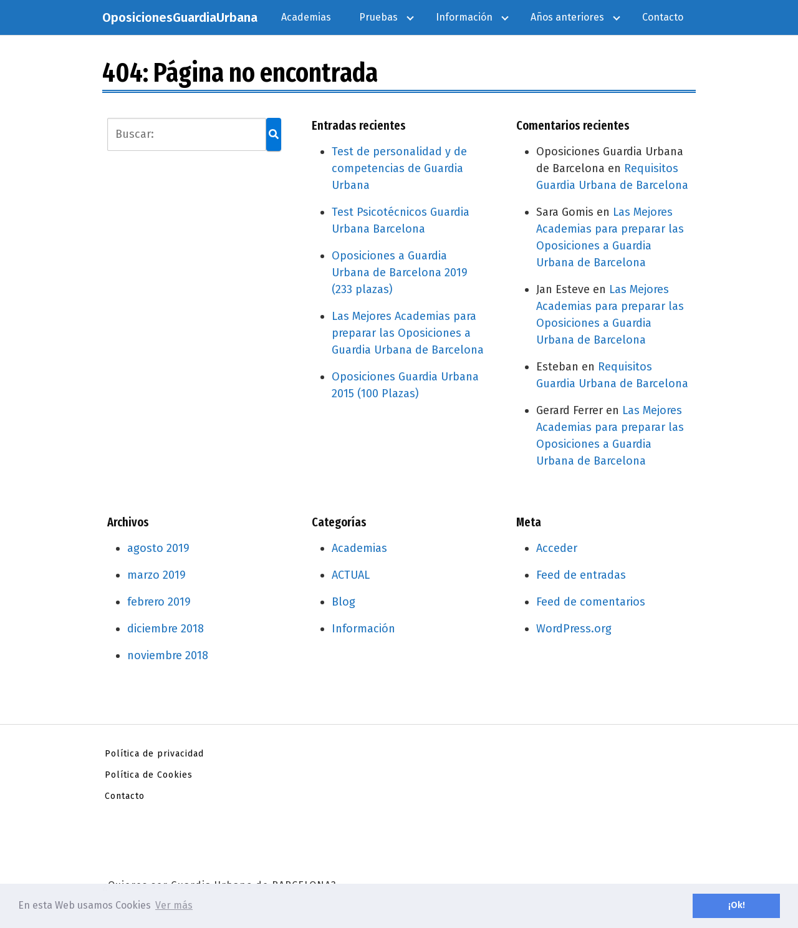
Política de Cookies (149, 775)
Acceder (556, 548)
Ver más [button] (174, 905)
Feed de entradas (581, 575)
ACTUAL (351, 575)
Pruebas (378, 17)
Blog (343, 602)
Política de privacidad (154, 753)
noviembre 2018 (167, 655)
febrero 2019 (159, 602)
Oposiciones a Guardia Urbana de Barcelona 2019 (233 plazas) (400, 272)
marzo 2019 (156, 575)
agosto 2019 (158, 548)
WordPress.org (574, 629)
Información (464, 17)
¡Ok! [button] (736, 905)
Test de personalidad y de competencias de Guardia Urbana (399, 168)
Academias (306, 17)
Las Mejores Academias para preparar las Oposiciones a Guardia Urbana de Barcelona (408, 333)
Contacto (662, 17)
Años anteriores (567, 17)
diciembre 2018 (165, 629)
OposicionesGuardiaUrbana (179, 17)
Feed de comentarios (590, 602)
